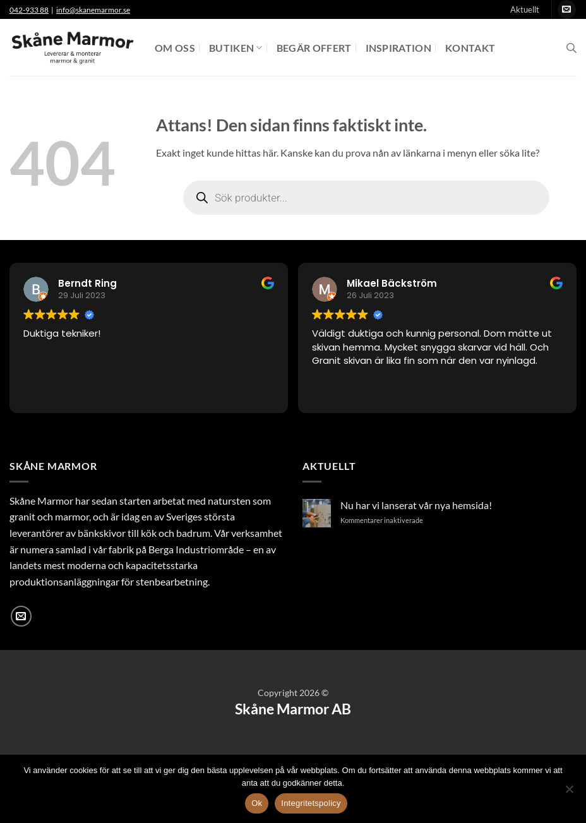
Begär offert (314, 48)
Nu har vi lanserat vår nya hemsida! (416, 505)
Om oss (175, 48)
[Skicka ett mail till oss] (567, 9)
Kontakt (470, 48)
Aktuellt (524, 9)
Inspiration (399, 48)
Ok (256, 803)
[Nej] (569, 793)
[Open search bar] (571, 47)
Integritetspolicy (311, 803)
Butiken (236, 48)
